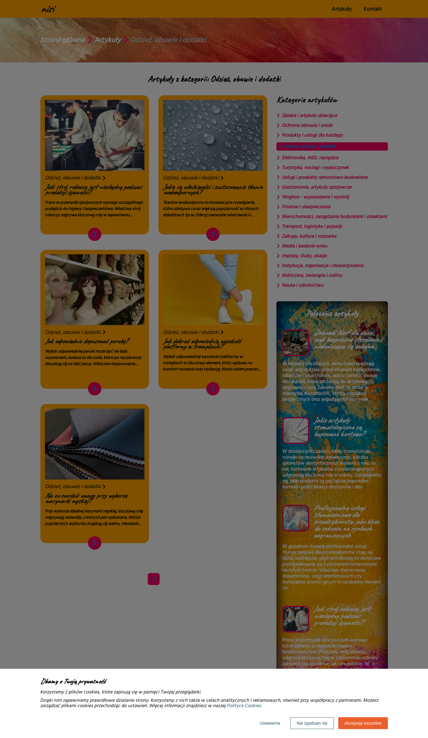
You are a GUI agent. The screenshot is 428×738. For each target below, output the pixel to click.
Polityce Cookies (244, 705)
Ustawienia (270, 723)
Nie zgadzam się (312, 723)
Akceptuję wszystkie (363, 723)
